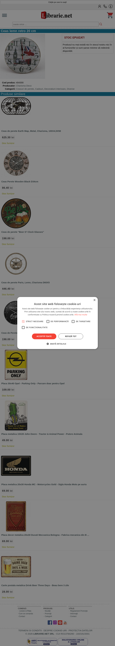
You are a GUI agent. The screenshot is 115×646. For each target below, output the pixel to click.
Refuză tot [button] (70, 336)
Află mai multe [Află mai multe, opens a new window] (80, 314)
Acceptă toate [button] (44, 336)
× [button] (94, 300)
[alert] (57, 323)
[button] (57, 343)
